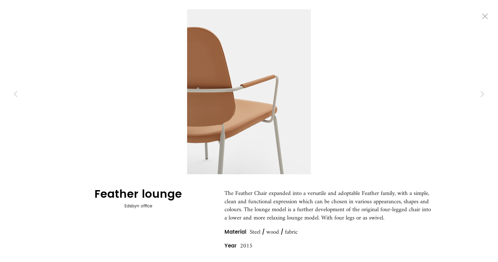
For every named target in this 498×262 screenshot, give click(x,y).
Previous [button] (16, 94)
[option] (249, 92)
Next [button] (482, 94)
